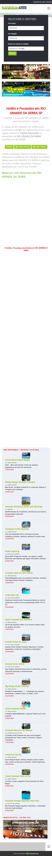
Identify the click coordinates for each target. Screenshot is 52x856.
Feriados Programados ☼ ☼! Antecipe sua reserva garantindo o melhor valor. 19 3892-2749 (24, 692)
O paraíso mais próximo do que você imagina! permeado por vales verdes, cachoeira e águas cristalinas (23, 737)
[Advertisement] (26, 213)
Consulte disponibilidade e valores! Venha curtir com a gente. (25, 715)
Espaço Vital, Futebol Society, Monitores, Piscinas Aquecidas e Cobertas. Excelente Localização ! (24, 648)
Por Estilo (12, 23)
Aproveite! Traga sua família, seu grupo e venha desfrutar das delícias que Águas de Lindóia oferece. (25, 557)
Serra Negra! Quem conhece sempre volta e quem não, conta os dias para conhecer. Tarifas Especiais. (25, 761)
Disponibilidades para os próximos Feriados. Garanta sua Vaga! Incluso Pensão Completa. (25, 579)
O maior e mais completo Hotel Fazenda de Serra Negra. (24, 782)
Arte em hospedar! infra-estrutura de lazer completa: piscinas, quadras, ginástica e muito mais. (25, 535)
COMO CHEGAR (23, 147)
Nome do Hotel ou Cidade (18, 44)
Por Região (12, 34)
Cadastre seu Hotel (42, 2)
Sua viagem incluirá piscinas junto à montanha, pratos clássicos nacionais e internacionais (26, 670)
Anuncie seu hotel (10, 817)
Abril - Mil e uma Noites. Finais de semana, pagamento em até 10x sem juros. (21, 466)
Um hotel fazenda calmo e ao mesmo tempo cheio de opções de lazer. (25, 626)
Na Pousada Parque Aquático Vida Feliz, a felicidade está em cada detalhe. (25, 807)
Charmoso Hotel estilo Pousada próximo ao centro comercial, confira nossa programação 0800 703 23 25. (25, 602)
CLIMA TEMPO (39, 147)
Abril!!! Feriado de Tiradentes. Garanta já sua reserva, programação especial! (25, 513)
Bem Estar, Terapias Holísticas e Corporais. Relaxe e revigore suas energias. (25, 488)
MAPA (9, 147)
